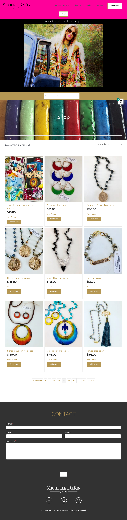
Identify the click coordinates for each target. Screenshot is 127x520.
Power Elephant (95, 351)
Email (9, 432)
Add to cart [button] (14, 222)
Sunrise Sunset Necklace (20, 351)
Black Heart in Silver (58, 278)
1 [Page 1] (45, 381)
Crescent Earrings (56, 205)
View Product (12, 217)
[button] (49, 500)
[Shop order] (109, 144)
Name (9, 423)
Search (74, 96)
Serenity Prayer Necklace (100, 205)
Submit (63, 474)
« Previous (37, 381)
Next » (91, 381)
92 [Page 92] (84, 381)
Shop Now (115, 6)
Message (11, 441)
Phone (68, 432)
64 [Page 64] (69, 381)
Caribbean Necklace (58, 351)
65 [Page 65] (74, 381)
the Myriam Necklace (18, 278)
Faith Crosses (94, 278)
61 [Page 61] (54, 381)
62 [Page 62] (59, 381)
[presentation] (24, 465)
